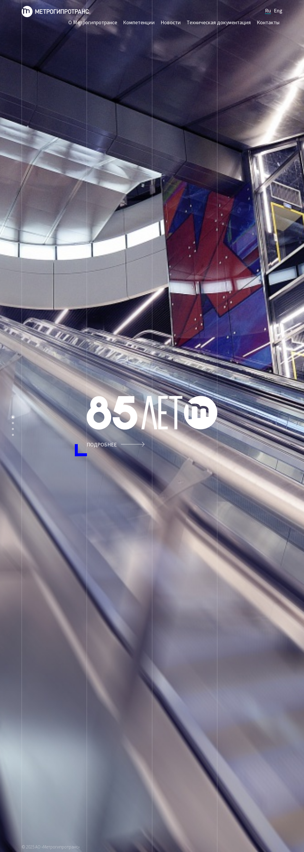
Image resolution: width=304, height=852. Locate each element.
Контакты (268, 22)
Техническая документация (219, 22)
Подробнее (116, 444)
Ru (268, 10)
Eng (278, 10)
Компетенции (139, 22)
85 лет (13, 417)
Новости (171, 22)
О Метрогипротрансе (92, 22)
